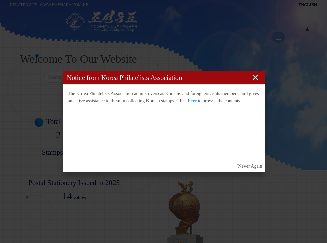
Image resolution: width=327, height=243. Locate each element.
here (192, 100)
